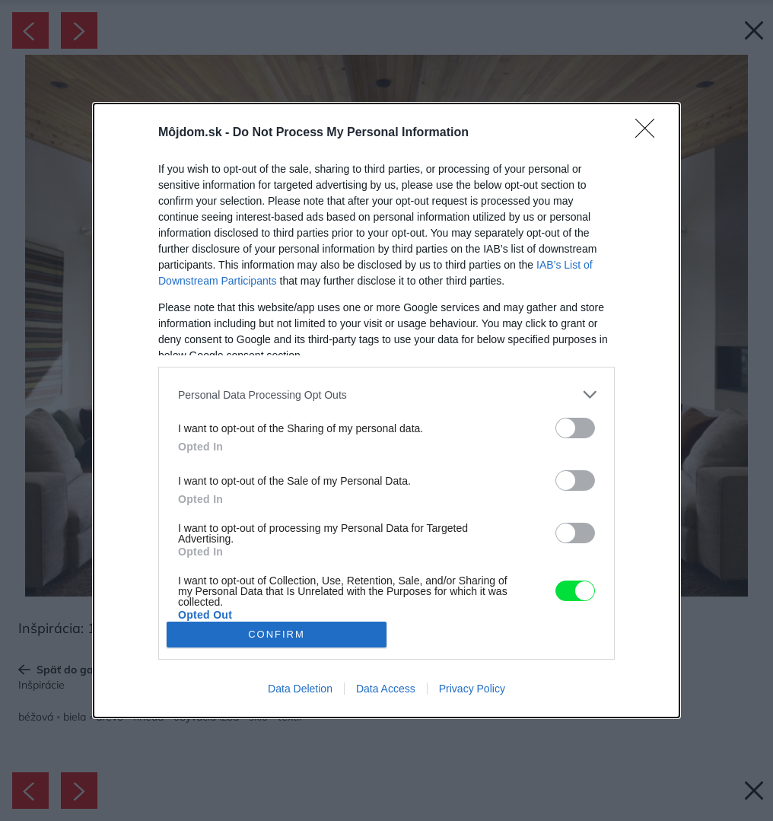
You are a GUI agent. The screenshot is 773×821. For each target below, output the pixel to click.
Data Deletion (300, 689)
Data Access (385, 689)
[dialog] (386, 410)
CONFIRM (276, 634)
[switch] (575, 428)
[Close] (649, 133)
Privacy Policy (472, 689)
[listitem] (386, 395)
